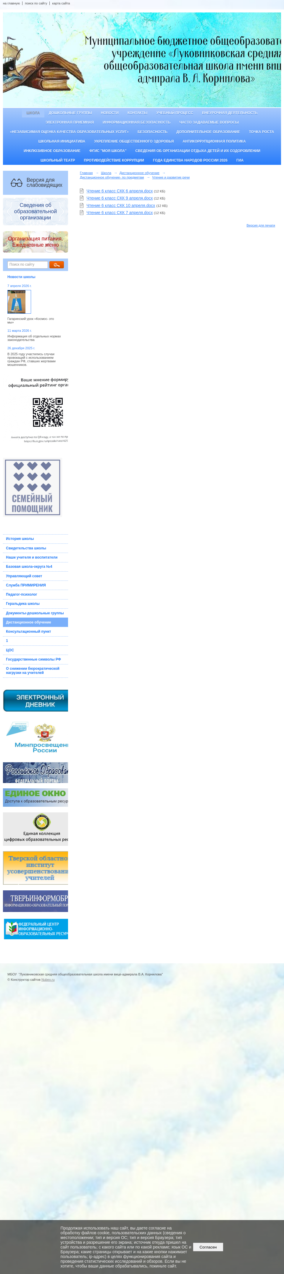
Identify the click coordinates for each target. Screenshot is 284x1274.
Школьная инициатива (61, 141)
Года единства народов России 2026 (190, 160)
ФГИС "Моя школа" (108, 151)
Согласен (208, 1247)
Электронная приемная (69, 122)
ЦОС (10, 650)
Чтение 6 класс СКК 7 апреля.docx (119, 212)
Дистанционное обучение (28, 622)
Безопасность (152, 132)
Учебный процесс (174, 113)
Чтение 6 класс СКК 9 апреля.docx (119, 198)
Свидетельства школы (26, 548)
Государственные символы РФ (33, 659)
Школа (33, 113)
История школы (20, 539)
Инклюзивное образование (52, 151)
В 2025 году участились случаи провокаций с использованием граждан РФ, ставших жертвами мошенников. (31, 359)
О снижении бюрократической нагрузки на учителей (32, 671)
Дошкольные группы (70, 113)
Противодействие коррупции (114, 160)
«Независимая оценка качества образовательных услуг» (69, 132)
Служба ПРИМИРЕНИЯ (26, 585)
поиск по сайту (36, 3)
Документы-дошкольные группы (35, 613)
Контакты (137, 113)
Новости (110, 113)
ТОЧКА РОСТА (261, 132)
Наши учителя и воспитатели (31, 557)
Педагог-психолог (21, 594)
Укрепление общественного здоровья (134, 141)
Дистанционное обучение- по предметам (112, 177)
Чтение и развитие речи (171, 177)
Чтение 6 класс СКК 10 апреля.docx (120, 205)
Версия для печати (260, 225)
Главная (86, 173)
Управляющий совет (24, 576)
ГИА (239, 160)
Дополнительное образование (208, 132)
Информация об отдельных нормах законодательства (34, 338)
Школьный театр (58, 160)
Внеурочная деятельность (230, 113)
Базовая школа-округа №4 (29, 567)
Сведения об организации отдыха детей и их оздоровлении (197, 151)
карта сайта (61, 3)
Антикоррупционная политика (214, 141)
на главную (11, 3)
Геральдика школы (23, 604)
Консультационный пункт (28, 631)
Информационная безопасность (136, 122)
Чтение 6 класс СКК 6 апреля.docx (119, 191)
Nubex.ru (48, 979)
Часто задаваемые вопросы (208, 122)
